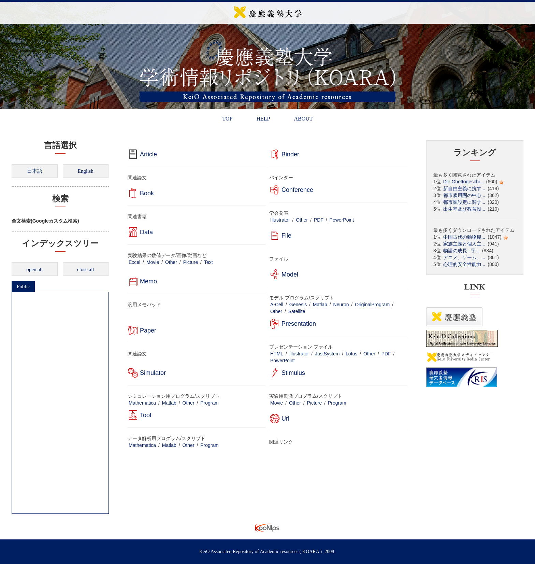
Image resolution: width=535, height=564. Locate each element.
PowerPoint (342, 220)
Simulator (153, 372)
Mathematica (142, 403)
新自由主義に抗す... (464, 188)
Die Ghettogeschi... (463, 181)
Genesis (298, 304)
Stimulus (293, 372)
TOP (227, 119)
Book (147, 193)
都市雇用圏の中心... (464, 195)
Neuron (341, 304)
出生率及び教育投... (464, 209)
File (286, 235)
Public (23, 286)
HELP (263, 119)
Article (148, 154)
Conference (297, 189)
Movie (152, 262)
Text (208, 262)
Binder (290, 154)
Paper (148, 330)
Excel (134, 262)
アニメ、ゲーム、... (464, 257)
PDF (318, 220)
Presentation (298, 323)
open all (34, 269)
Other (302, 220)
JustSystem (327, 353)
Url (285, 418)
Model (289, 274)
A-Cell (276, 304)
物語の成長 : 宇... (461, 250)
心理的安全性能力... (464, 264)
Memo (148, 281)
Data (146, 232)
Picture (190, 262)
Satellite (296, 311)
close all (85, 269)
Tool (145, 415)
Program (209, 403)
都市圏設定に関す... (464, 202)
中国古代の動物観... (464, 237)
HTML (276, 353)
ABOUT (303, 119)
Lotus (351, 353)
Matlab (320, 304)
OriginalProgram (372, 304)
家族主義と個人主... (464, 243)
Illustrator (280, 220)
